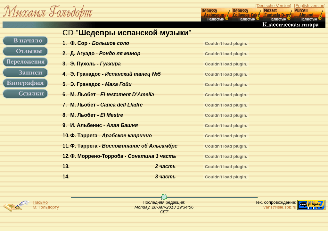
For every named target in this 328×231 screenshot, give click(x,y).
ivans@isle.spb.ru (279, 207)
